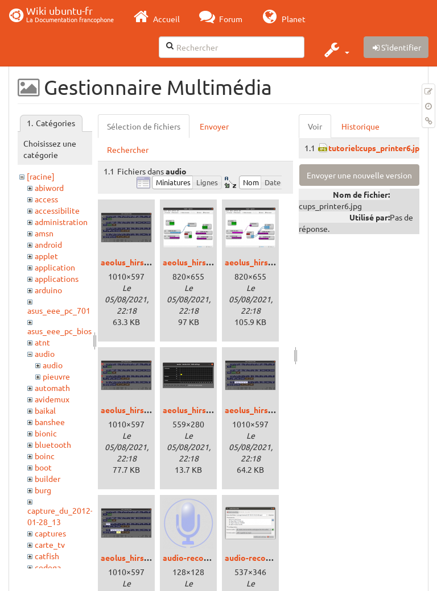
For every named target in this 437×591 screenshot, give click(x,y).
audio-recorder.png (260, 557)
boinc (45, 456)
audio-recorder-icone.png (210, 557)
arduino (48, 290)
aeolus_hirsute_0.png (140, 262)
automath (52, 387)
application (55, 267)
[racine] (41, 176)
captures (50, 533)
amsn (44, 233)
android (48, 244)
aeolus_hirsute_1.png (202, 262)
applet (46, 256)
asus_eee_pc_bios (59, 331)
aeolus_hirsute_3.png (140, 410)
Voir (315, 126)
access (46, 199)
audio (45, 353)
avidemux (52, 399)
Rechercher (128, 149)
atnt (42, 342)
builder (47, 478)
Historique (360, 126)
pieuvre (56, 376)
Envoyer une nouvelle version (359, 175)
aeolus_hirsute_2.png (264, 262)
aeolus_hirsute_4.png (202, 410)
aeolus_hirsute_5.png (264, 410)
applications (57, 278)
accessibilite (57, 210)
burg (43, 490)
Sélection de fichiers (143, 126)
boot (43, 467)
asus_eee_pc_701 (58, 310)
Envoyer (214, 126)
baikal (45, 410)
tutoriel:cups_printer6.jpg (376, 148)
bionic (46, 433)
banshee (50, 422)
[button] (335, 49)
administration (61, 222)
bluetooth (53, 444)
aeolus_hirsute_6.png (140, 557)
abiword (49, 187)
